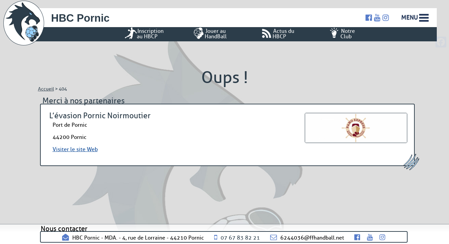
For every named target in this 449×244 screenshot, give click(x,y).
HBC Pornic (80, 18)
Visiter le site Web (75, 149)
